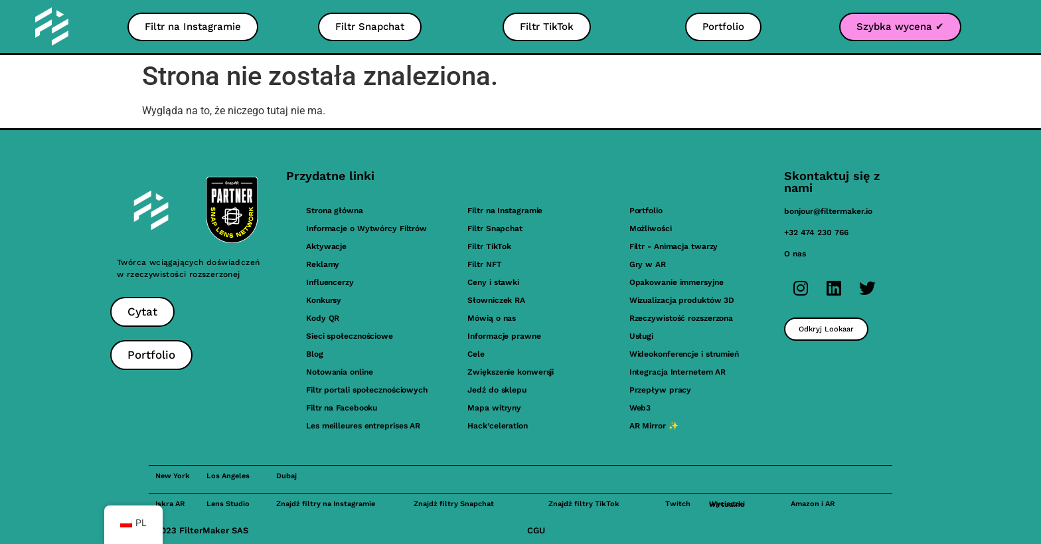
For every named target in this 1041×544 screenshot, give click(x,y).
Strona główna (334, 210)
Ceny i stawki (493, 282)
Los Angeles (228, 476)
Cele (476, 354)
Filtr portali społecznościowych (367, 390)
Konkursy (323, 300)
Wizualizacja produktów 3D (682, 300)
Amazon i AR (813, 503)
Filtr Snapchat (494, 228)
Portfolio (646, 210)
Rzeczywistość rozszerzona (681, 318)
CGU (536, 530)
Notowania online (339, 372)
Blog (314, 354)
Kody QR (322, 318)
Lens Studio (228, 503)
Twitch (677, 503)
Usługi (641, 336)
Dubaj (286, 476)
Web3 (640, 407)
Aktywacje (326, 246)
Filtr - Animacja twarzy (673, 246)
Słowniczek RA (496, 300)
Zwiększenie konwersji (510, 372)
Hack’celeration (497, 425)
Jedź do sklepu (496, 390)
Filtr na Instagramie (504, 210)
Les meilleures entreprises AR (363, 425)
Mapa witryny (494, 407)
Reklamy (322, 264)
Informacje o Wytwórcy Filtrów (366, 228)
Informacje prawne (503, 336)
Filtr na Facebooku (341, 407)
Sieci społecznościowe (349, 336)
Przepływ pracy (660, 390)
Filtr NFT (484, 264)
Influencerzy (330, 282)
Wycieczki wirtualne (727, 504)
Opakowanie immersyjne (676, 282)
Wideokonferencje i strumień (684, 354)
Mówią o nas (491, 318)
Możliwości (650, 228)
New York (172, 476)
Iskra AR (170, 503)
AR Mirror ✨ (654, 425)
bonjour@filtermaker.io (828, 211)
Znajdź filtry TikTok (583, 503)
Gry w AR (647, 264)
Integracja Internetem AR (677, 372)
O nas (795, 253)
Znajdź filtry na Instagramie (325, 503)
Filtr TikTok (489, 246)
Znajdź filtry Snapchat (454, 503)
